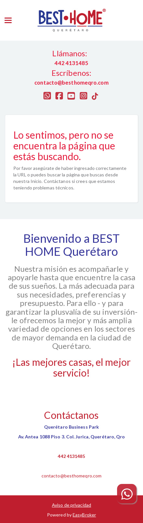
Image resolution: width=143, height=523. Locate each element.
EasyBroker (84, 514)
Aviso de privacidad (71, 505)
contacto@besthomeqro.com (71, 475)
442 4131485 (71, 456)
